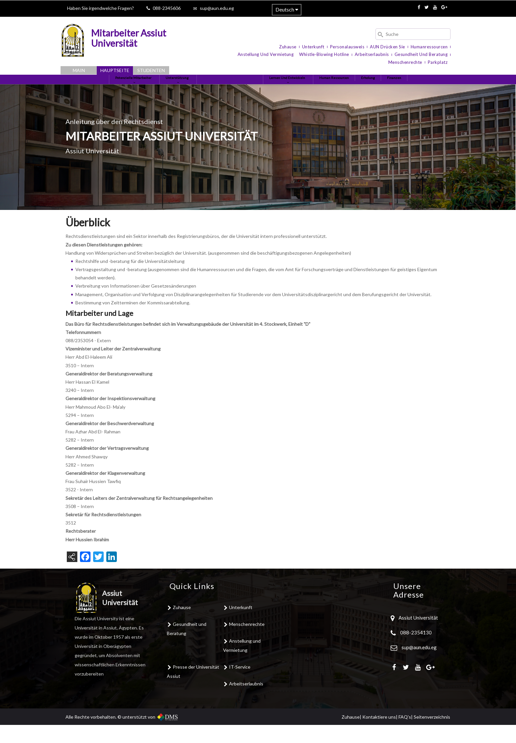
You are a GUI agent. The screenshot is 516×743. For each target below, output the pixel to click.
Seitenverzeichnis (432, 735)
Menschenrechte (405, 62)
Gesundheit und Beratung (421, 54)
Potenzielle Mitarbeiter (107, 91)
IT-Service (239, 685)
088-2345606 (167, 8)
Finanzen (425, 88)
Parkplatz (438, 62)
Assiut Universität (418, 636)
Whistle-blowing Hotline (324, 54)
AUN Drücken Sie (387, 46)
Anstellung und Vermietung (266, 54)
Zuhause (288, 46)
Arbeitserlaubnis (372, 54)
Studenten (151, 70)
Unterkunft (313, 46)
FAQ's (405, 735)
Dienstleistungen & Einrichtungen (225, 91)
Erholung (394, 88)
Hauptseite (114, 70)
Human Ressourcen (353, 88)
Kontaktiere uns (379, 735)
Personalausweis (347, 46)
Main (79, 70)
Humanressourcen (429, 46)
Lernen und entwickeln (297, 91)
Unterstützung (161, 91)
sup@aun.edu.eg (217, 8)
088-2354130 (416, 651)
